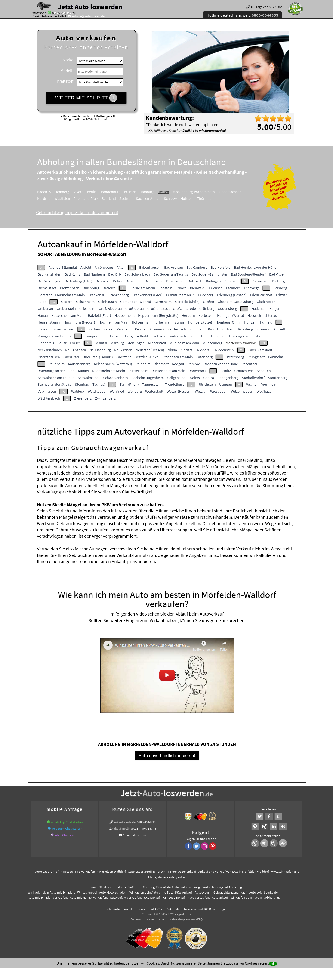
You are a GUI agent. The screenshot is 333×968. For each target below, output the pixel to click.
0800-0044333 (146, 825)
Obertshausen (49, 357)
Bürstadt (231, 281)
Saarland (109, 198)
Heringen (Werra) (230, 315)
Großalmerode (184, 308)
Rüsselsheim (138, 370)
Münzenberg (212, 343)
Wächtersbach (49, 398)
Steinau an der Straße (54, 384)
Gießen (208, 301)
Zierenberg (83, 398)
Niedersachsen (229, 191)
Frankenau (96, 295)
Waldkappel (97, 391)
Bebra (117, 281)
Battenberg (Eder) (78, 281)
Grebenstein (66, 308)
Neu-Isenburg (100, 350)
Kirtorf (213, 329)
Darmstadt (260, 281)
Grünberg (206, 308)
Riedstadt (161, 363)
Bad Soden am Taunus (170, 274)
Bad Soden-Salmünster (209, 274)
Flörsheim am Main (70, 295)
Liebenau (218, 336)
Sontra (208, 377)
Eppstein (165, 288)
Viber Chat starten (67, 838)
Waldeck (77, 391)
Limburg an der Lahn (245, 336)
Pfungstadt (256, 357)
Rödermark (197, 370)
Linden (270, 336)
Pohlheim (275, 357)
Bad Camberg (196, 267)
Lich (204, 336)
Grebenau (45, 308)
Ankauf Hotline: (122, 832)
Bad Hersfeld (221, 267)
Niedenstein (224, 350)
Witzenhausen (242, 391)
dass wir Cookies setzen (249, 963)
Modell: (66, 70)
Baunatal (103, 281)
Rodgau (178, 363)
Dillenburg (91, 288)
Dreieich (109, 288)
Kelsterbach (176, 329)
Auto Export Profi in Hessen (54, 875)
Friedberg (205, 295)
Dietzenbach (69, 288)
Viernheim (269, 384)
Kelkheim (124, 329)
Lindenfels (46, 343)
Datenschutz (139, 922)
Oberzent (123, 357)
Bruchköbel (175, 281)
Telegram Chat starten (67, 832)
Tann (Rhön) (129, 384)
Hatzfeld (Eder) (99, 315)
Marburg (117, 343)
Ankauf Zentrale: (124, 825)
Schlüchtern (243, 370)
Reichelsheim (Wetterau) (113, 363)
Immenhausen (63, 329)
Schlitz (225, 370)
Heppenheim (124, 315)
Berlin (91, 191)
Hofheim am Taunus (169, 322)
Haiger (274, 308)
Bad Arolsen (173, 267)
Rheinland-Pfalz (86, 198)
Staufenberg (277, 377)
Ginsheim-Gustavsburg (235, 301)
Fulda (42, 301)
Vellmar (252, 384)
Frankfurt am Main (180, 295)
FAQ (200, 922)
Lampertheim (95, 336)
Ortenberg (204, 357)
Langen (115, 336)
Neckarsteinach (50, 350)
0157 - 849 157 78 (63, 13)
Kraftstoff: (65, 81)
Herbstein (206, 315)
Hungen (250, 322)
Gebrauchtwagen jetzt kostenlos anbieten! (77, 212)
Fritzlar (281, 295)
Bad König (72, 274)
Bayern (78, 191)
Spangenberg (227, 377)
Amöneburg (104, 267)
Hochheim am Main (113, 322)
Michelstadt (157, 343)
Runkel (83, 370)
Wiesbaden (219, 391)
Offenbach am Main (178, 357)
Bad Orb (114, 274)
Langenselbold (136, 336)
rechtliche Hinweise (163, 922)
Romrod (194, 363)
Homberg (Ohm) (228, 322)
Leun (193, 336)
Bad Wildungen (49, 281)
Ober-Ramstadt (260, 350)
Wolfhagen (265, 391)
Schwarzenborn (115, 377)
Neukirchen (123, 350)
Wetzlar (201, 391)
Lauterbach (177, 336)
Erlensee (215, 288)
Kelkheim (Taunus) (149, 329)
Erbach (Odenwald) (191, 288)
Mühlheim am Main (184, 343)
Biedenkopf (154, 281)
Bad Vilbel (276, 274)
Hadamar (259, 308)
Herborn (188, 315)
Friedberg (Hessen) (232, 295)
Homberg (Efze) (200, 322)
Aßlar (121, 267)
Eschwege (251, 288)
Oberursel (71, 357)
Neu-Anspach (75, 350)
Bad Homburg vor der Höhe (255, 267)
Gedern (67, 301)
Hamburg (147, 191)
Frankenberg (119, 295)
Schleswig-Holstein (179, 198)
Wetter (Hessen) (179, 391)
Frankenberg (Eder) (147, 295)
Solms (195, 377)
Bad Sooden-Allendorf (248, 274)
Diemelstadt (47, 288)
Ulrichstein (207, 384)
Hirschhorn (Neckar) (79, 322)
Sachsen (126, 198)
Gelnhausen (107, 301)
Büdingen (213, 281)
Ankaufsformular (134, 838)
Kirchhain (196, 329)
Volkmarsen (47, 391)
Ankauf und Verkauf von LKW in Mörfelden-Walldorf (233, 875)
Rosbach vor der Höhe (221, 363)
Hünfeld (266, 322)
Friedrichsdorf (261, 295)
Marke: (68, 59)
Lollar (62, 343)
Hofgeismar (141, 322)
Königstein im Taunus (54, 336)
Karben (94, 329)
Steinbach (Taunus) (90, 384)
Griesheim (87, 308)
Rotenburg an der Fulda (56, 370)
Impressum (187, 922)
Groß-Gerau (134, 308)
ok (272, 963)
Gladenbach (266, 301)
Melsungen (136, 343)
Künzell (279, 329)
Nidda (172, 350)
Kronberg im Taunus (254, 329)
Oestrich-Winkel (146, 357)
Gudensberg (227, 308)
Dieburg (278, 281)
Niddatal (187, 350)
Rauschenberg (79, 363)
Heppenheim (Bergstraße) (158, 315)
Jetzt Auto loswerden (90, 6)
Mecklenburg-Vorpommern (194, 191)
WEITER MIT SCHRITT (86, 98)
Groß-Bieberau (110, 308)
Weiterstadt (154, 391)
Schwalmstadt (89, 377)
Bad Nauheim (94, 274)
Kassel (108, 329)
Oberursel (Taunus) (98, 357)
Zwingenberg (105, 398)
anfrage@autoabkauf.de (88, 16)
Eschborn (233, 288)
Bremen (130, 191)
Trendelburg (174, 384)
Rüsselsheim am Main (168, 370)
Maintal (101, 343)
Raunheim (57, 363)
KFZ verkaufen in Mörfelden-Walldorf (100, 875)
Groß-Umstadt (158, 308)
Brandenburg (110, 191)
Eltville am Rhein (142, 288)
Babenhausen (150, 267)
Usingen (225, 384)
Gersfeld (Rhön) (187, 301)
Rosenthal (249, 363)
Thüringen (205, 198)
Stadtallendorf (253, 377)
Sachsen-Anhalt (148, 198)
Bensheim (133, 281)
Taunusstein (151, 384)
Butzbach (195, 281)
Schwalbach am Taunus (56, 377)
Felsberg (280, 288)
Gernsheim (163, 301)
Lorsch (75, 343)
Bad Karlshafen (49, 274)
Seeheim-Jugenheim (147, 377)
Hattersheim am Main (67, 315)
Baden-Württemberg (53, 191)
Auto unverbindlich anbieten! (167, 758)
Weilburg (135, 391)
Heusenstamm (49, 322)
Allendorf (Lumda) (63, 267)
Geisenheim (85, 301)
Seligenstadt (177, 377)
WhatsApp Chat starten (67, 825)
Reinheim (143, 363)
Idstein (43, 329)
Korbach (228, 329)
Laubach (158, 336)
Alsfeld (85, 267)
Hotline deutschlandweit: (242, 15)
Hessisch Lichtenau (262, 315)
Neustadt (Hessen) (150, 350)
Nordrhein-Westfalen (53, 198)
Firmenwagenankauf (182, 875)
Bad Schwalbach (137, 274)
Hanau (43, 315)
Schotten (264, 370)
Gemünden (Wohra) (135, 301)
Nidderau (204, 350)
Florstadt (45, 295)
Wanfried (117, 391)
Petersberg (235, 357)
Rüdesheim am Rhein (108, 370)
